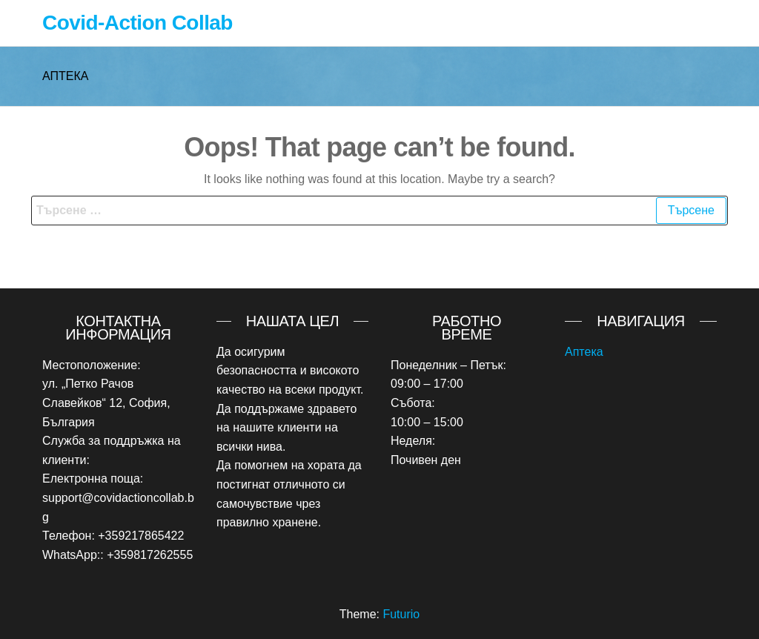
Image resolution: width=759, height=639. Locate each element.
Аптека (584, 351)
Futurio (401, 614)
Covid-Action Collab (137, 22)
